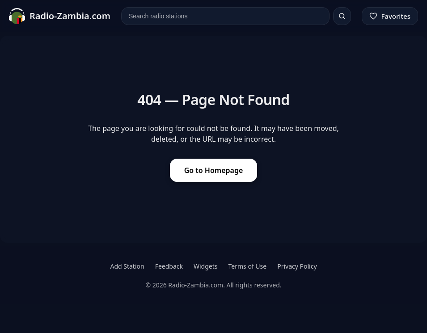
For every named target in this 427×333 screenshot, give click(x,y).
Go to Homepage (213, 170)
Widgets (206, 266)
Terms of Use (247, 266)
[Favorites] (390, 16)
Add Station (127, 266)
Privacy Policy (297, 266)
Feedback (169, 266)
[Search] (342, 16)
